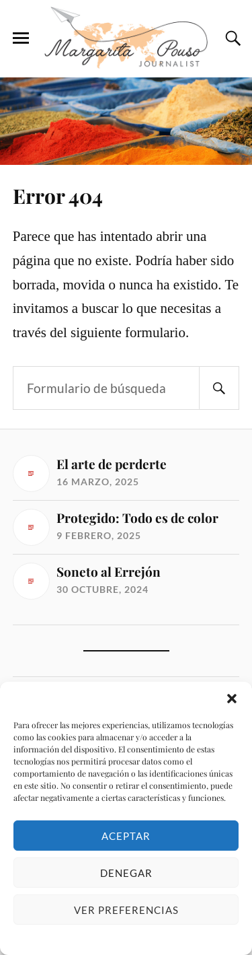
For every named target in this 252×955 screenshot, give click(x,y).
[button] (232, 698)
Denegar (126, 873)
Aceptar (126, 836)
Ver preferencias (126, 910)
